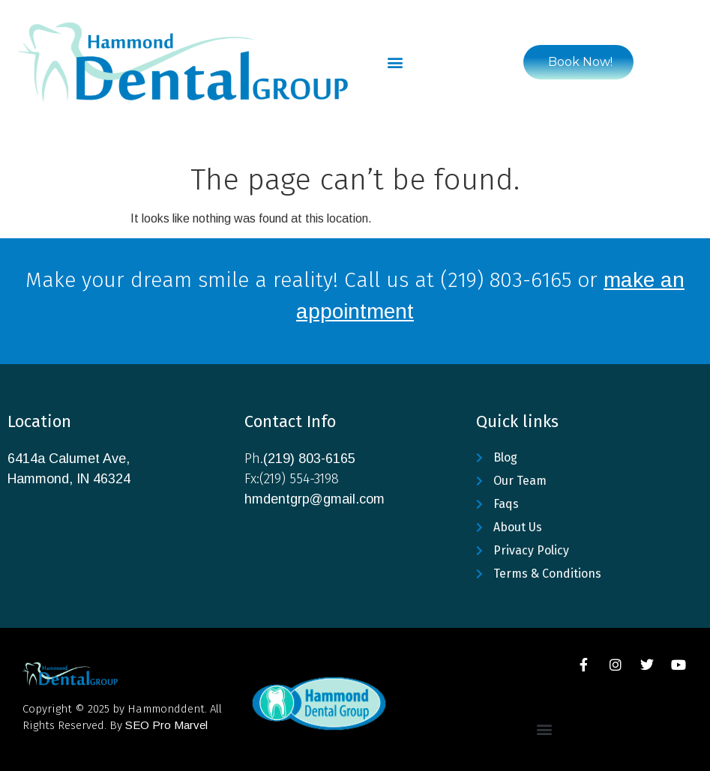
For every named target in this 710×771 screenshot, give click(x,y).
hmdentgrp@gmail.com (314, 499)
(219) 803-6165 (309, 458)
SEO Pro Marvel (166, 725)
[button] (395, 61)
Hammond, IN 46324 (68, 478)
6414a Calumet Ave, (68, 458)
